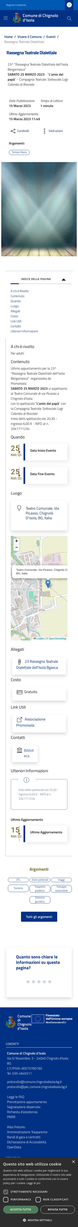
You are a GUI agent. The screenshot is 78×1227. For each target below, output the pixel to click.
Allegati (15, 311)
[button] (48, 584)
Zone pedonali (40, 880)
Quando (16, 301)
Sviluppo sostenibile (61, 888)
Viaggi (61, 880)
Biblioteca (29, 753)
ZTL (18, 880)
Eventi (51, 36)
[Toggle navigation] (5, 18)
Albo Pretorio (16, 1126)
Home (8, 36)
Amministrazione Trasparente (27, 1131)
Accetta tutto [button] (20, 1209)
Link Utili (16, 321)
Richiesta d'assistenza (22, 1111)
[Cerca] (69, 18)
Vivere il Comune (29, 36)
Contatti (16, 326)
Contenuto (17, 296)
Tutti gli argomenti (39, 916)
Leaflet (38, 638)
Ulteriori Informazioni (24, 331)
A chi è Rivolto (20, 291)
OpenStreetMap (57, 638)
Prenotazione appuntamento (27, 1101)
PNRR (11, 1116)
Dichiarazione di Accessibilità (26, 1142)
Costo (14, 316)
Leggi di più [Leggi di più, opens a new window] (34, 1183)
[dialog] (39, 1192)
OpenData (14, 1147)
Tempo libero (19, 152)
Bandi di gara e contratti (23, 1136)
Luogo (15, 306)
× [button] (73, 1162)
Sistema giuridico (40, 899)
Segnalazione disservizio (23, 1106)
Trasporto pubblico (40, 888)
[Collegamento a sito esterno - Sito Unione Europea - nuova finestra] (51, 1022)
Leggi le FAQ (15, 1096)
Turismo (18, 888)
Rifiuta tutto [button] (58, 1209)
